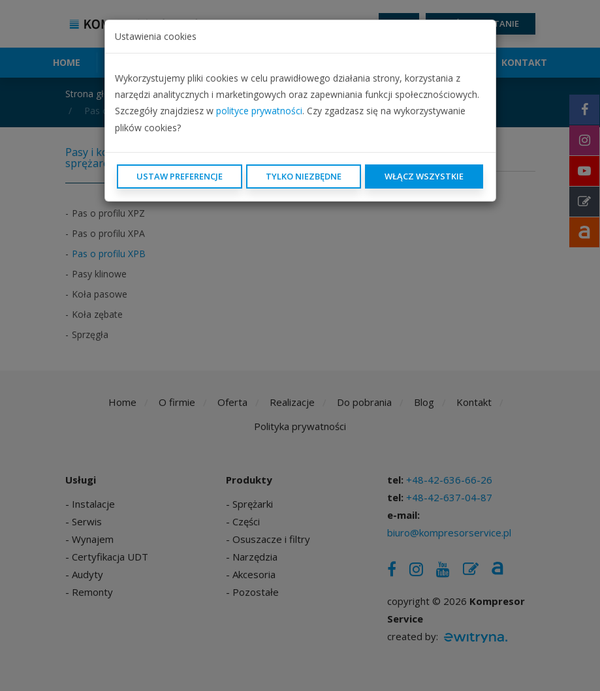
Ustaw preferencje (179, 176)
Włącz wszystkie (424, 176)
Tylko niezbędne (303, 176)
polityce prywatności (259, 110)
